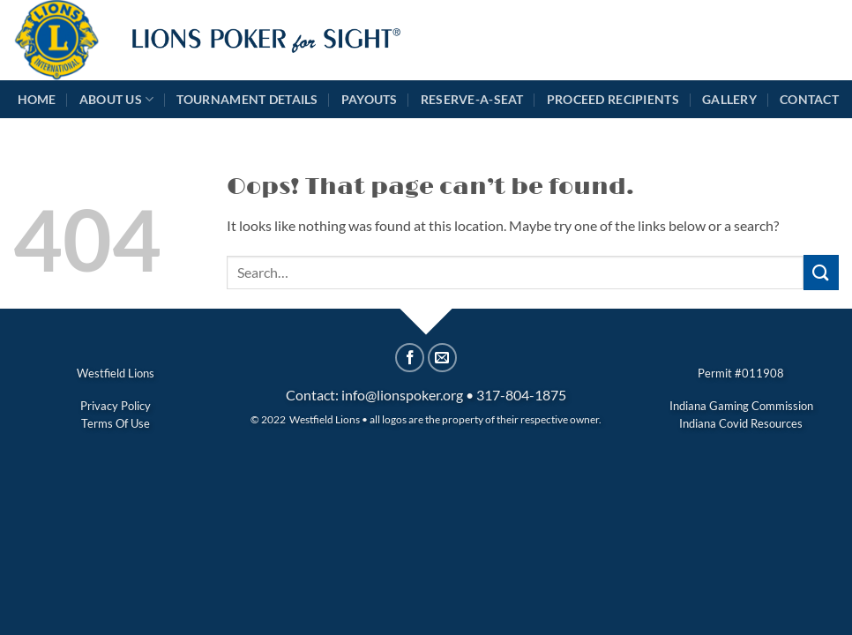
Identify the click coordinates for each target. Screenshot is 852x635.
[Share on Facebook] (409, 357)
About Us (116, 99)
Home (37, 99)
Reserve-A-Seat (472, 99)
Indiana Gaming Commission (741, 406)
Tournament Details (247, 99)
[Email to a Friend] (442, 357)
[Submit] (821, 272)
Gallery (729, 99)
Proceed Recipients (613, 99)
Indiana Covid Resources (741, 423)
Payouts (369, 99)
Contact (809, 99)
